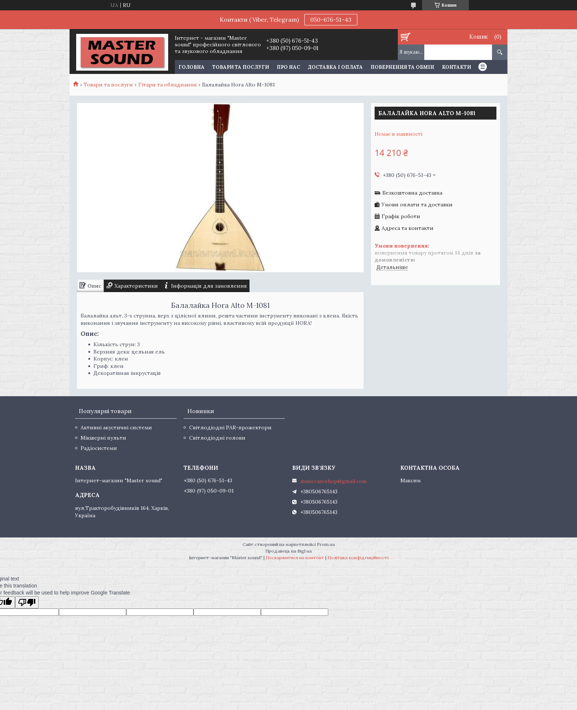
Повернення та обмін (402, 67)
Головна (191, 67)
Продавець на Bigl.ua (288, 551)
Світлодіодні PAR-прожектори (230, 427)
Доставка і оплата (335, 67)
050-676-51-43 (330, 19)
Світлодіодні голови (217, 437)
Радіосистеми (99, 448)
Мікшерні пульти (103, 437)
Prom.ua (326, 544)
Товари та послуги (240, 67)
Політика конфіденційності (358, 557)
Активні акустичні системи (116, 427)
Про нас (288, 67)
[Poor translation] (27, 602)
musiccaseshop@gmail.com (333, 481)
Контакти (456, 67)
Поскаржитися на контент (295, 557)
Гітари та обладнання (167, 84)
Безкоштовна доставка (412, 193)
